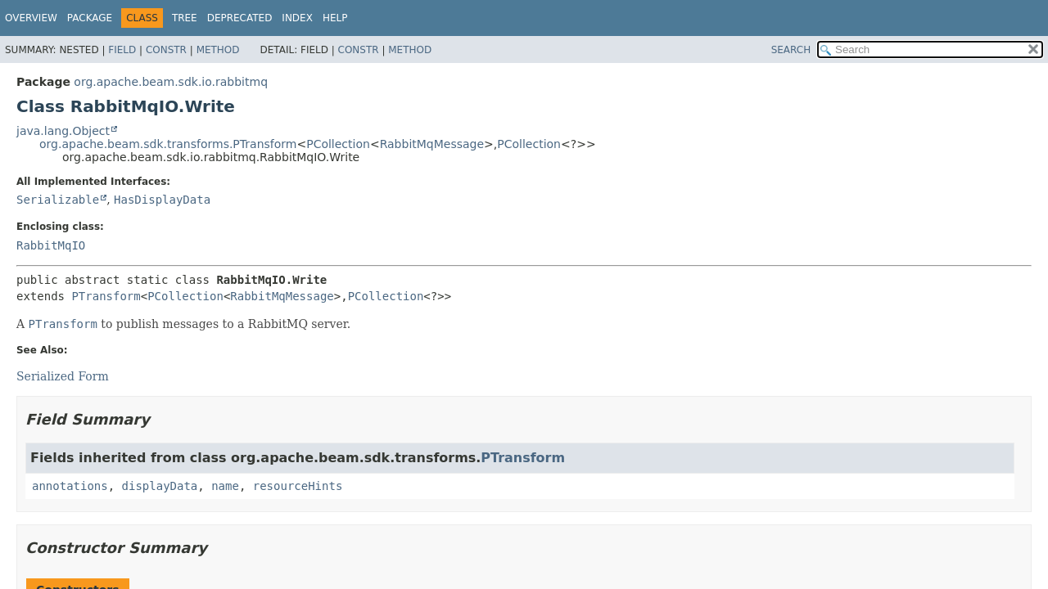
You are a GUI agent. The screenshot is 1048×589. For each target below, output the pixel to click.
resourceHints (298, 485)
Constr (166, 50)
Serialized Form (62, 376)
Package (89, 18)
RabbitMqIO (50, 245)
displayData (160, 485)
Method (218, 50)
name (225, 485)
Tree (184, 18)
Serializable (57, 199)
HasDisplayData (162, 199)
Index (297, 18)
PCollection (338, 144)
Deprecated (240, 18)
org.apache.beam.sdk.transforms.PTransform (167, 144)
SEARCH (791, 50)
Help (335, 18)
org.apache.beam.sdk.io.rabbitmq (171, 81)
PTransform (105, 296)
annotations (70, 485)
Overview (31, 18)
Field (122, 50)
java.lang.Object (63, 130)
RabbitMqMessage (432, 144)
